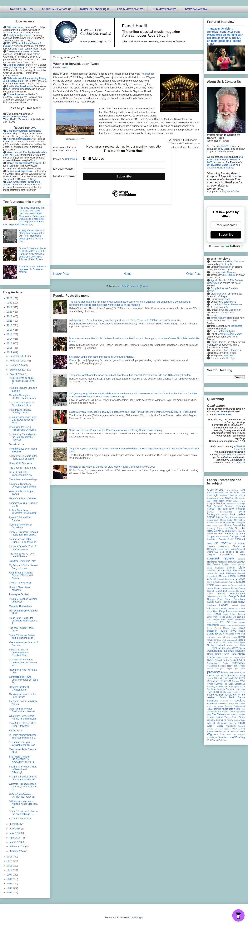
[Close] (170, 140)
